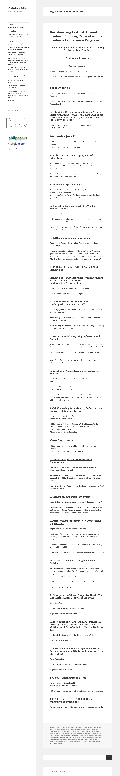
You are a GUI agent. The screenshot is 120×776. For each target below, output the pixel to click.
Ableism (64, 728)
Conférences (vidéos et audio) (15, 81)
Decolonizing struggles (92, 732)
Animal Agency (82, 728)
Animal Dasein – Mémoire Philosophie (16, 87)
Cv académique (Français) (16, 28)
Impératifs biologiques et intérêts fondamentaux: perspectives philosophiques (17, 42)
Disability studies (55, 734)
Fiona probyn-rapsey (76, 740)
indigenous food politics (57, 742)
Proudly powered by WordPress (60, 771)
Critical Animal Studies (64, 732)
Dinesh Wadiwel (65, 740)
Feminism (73, 734)
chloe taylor (58, 738)
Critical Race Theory (78, 732)
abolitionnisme (73, 728)
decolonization (54, 740)
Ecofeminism (65, 734)
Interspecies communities (92, 734)
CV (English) (12, 31)
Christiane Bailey (17, 8)
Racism (57, 736)
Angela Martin (93, 736)
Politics (52, 736)
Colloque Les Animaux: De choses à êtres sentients (16, 54)
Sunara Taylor (86, 742)
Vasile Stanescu (96, 742)
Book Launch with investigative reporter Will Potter (18, 76)
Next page (109, 757)
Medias (10, 24)
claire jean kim (66, 738)
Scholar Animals (65, 736)
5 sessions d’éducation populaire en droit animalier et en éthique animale (18, 69)
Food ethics (80, 734)
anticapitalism (65, 730)
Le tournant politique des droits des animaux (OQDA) (18, 48)
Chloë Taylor (74, 730)
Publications (12, 21)
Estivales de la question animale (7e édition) (15, 35)
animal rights (92, 728)
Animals (57, 730)
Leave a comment (56, 744)
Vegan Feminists (80, 736)
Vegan (73, 736)
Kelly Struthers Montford (73, 742)
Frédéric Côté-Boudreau (91, 740)
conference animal (84, 730)
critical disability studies (94, 738)
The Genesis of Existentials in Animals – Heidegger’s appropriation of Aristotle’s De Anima (18, 94)
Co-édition (11, 100)
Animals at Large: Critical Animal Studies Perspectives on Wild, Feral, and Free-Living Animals (18, 61)
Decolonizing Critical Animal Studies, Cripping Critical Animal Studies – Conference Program (77, 36)
